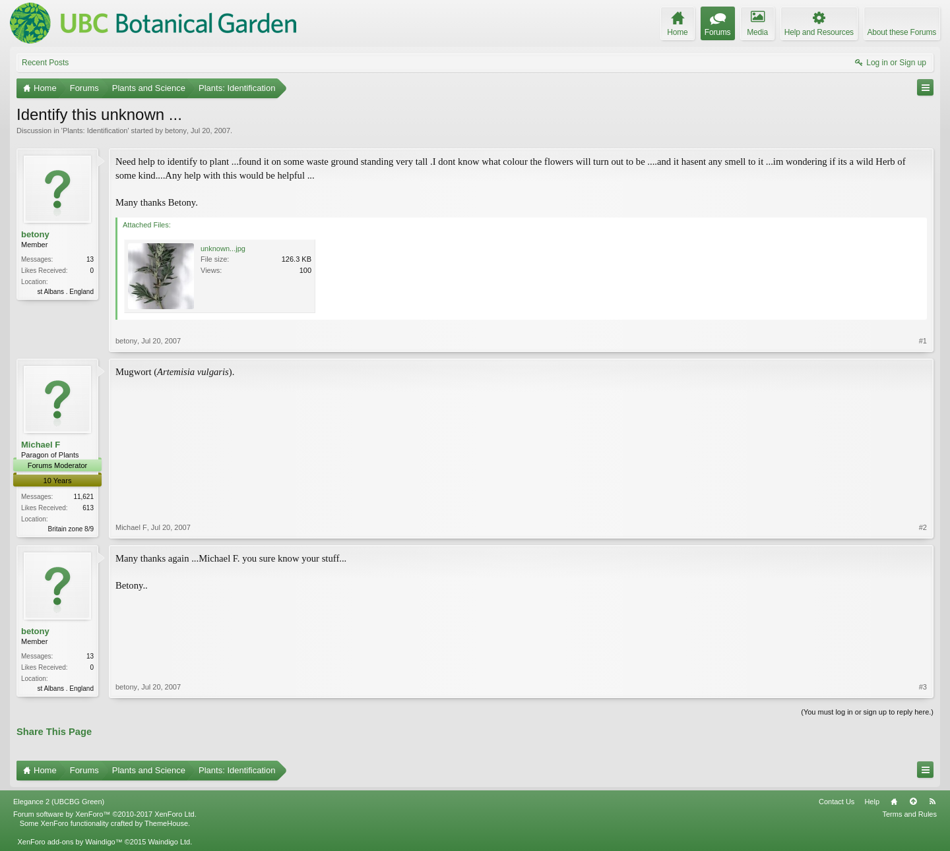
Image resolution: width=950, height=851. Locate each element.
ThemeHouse (166, 823)
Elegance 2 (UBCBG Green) (58, 802)
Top (913, 801)
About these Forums (902, 32)
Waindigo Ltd (169, 842)
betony (176, 130)
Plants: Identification (95, 130)
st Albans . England (65, 291)
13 (90, 259)
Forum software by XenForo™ (105, 814)
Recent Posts (45, 62)
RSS (932, 801)
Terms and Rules (909, 814)
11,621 (83, 496)
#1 (923, 341)
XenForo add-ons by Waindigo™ (69, 842)
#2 (923, 527)
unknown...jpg (223, 248)
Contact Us (836, 802)
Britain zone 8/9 (71, 529)
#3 (923, 687)
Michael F (40, 445)
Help (871, 802)
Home (894, 801)
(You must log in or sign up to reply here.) (867, 712)
